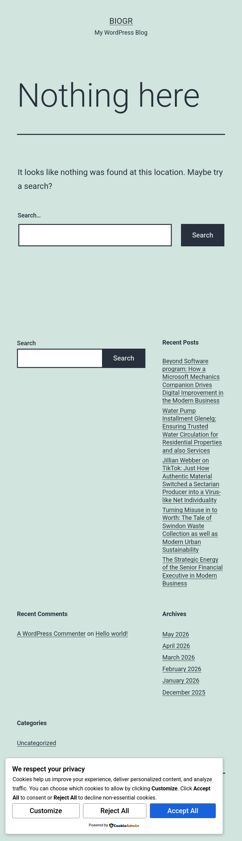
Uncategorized (36, 743)
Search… (29, 215)
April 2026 (176, 645)
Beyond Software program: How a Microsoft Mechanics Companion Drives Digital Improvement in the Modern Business (192, 380)
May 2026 (175, 634)
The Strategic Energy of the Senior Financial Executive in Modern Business (192, 571)
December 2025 (183, 692)
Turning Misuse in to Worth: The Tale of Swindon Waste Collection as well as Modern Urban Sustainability (190, 529)
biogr (121, 21)
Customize (46, 811)
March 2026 (178, 657)
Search (26, 343)
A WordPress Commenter (51, 633)
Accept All (182, 811)
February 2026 (181, 668)
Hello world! (112, 633)
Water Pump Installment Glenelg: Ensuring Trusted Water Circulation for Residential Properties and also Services (192, 430)
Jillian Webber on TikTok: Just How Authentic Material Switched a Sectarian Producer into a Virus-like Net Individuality (191, 480)
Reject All (114, 811)
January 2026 (180, 680)
